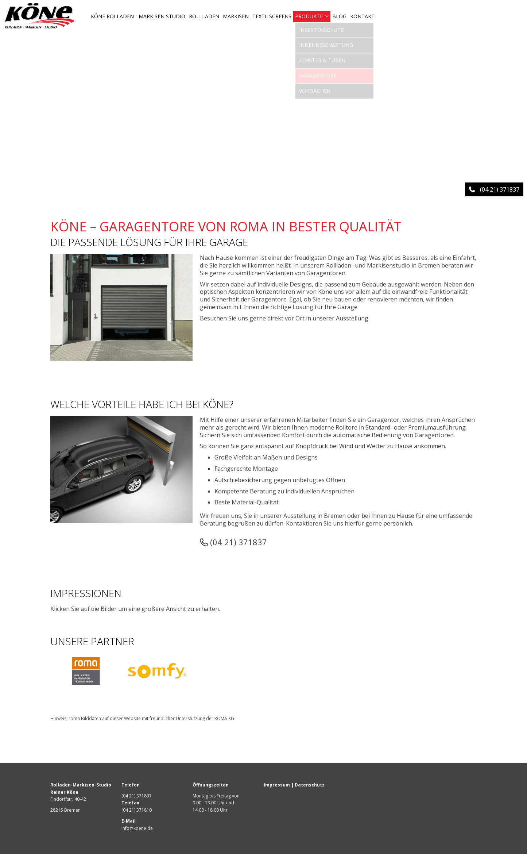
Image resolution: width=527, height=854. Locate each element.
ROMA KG (224, 718)
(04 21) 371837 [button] (494, 189)
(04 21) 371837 (233, 541)
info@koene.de (137, 828)
